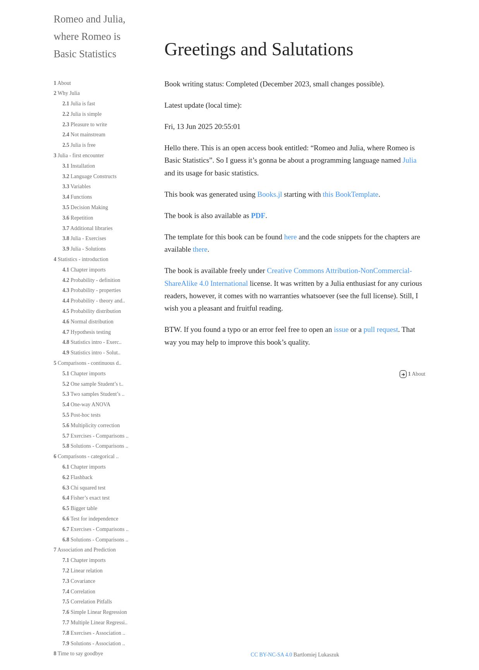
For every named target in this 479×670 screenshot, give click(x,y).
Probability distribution (91, 311)
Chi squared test (83, 488)
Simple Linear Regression (94, 612)
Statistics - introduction (81, 259)
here (290, 237)
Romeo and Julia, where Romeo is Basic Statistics (89, 36)
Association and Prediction (85, 550)
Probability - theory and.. (93, 301)
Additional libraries (87, 228)
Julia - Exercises (84, 238)
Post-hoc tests (81, 415)
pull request (381, 329)
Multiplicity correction (91, 425)
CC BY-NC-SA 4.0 (271, 655)
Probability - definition (91, 280)
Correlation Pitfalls (87, 602)
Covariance (78, 581)
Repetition (77, 218)
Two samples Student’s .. (93, 394)
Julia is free (79, 145)
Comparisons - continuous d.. (88, 363)
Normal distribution (87, 322)
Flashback (77, 477)
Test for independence (90, 519)
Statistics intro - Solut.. (91, 353)
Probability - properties (91, 290)
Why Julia (67, 93)
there (200, 249)
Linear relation (82, 571)
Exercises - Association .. (93, 633)
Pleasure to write (84, 124)
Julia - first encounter (79, 155)
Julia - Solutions (84, 249)
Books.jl (270, 194)
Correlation (78, 591)
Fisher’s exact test (86, 498)
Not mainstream (83, 134)
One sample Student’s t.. (93, 384)
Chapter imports (84, 270)
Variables (76, 186)
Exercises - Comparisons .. (95, 436)
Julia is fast (78, 104)
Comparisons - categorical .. (86, 456)
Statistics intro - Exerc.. (92, 342)
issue (341, 329)
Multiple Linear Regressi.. (94, 622)
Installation (78, 166)
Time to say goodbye (78, 653)
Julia (410, 160)
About (62, 83)
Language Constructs (89, 176)
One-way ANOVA (86, 404)
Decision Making (85, 207)
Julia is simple (81, 114)
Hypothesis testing (86, 332)
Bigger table (79, 508)
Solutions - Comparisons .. (95, 446)
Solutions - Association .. (93, 643)
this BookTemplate (351, 194)
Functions (77, 197)
